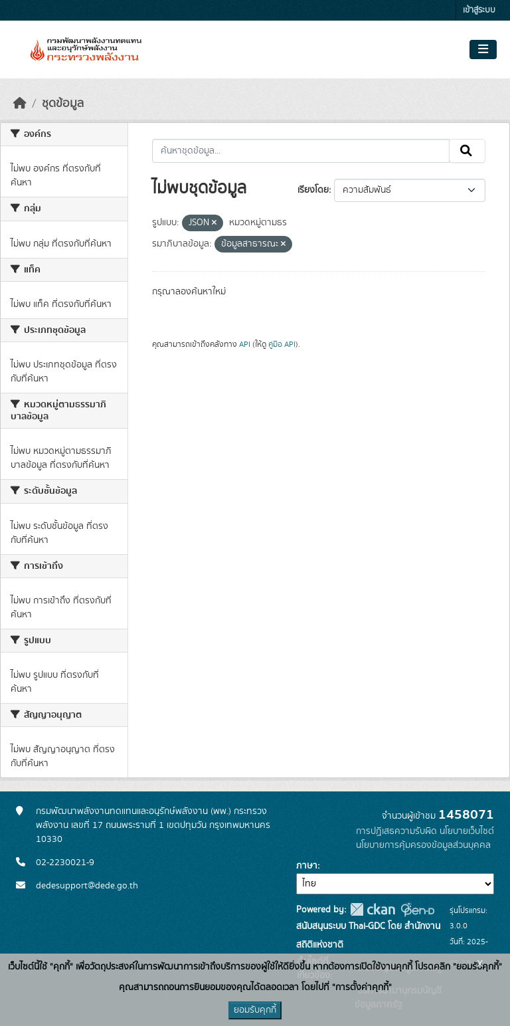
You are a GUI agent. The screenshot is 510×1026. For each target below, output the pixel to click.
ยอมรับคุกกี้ (255, 1010)
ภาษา (306, 865)
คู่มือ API (282, 344)
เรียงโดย (313, 190)
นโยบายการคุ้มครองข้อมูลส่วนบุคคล (423, 845)
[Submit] (467, 151)
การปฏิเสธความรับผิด (396, 831)
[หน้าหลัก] (20, 103)
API (244, 344)
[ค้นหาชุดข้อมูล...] (301, 151)
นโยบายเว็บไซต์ (467, 831)
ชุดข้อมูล (63, 103)
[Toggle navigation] (483, 50)
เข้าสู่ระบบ (479, 10)
